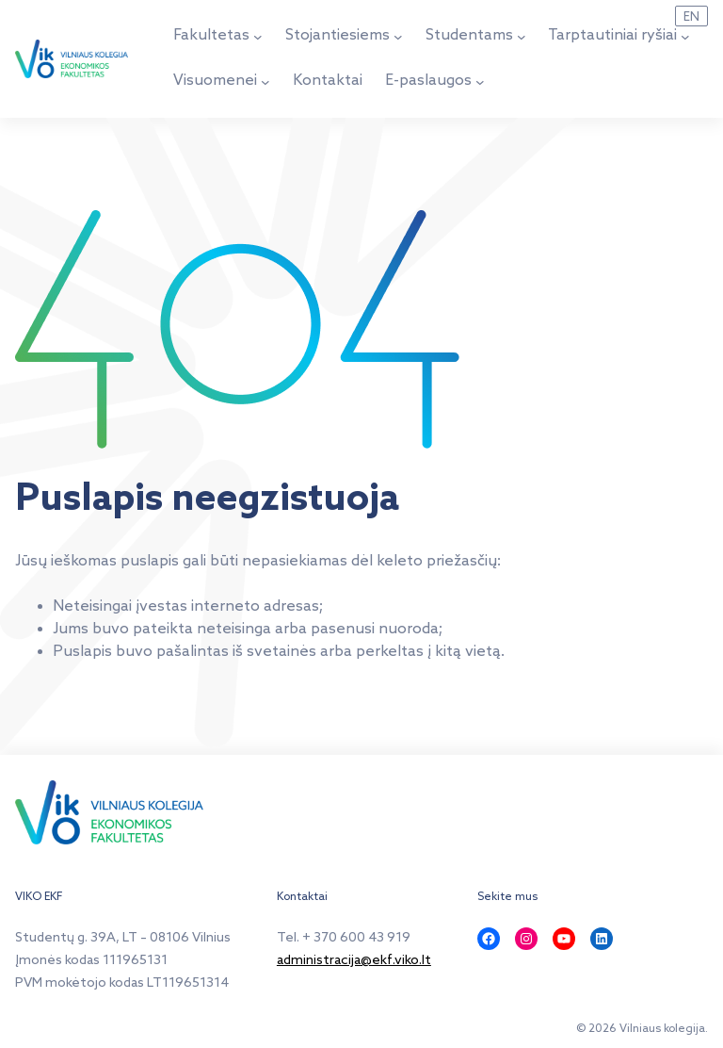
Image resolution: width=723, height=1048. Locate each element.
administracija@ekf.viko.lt (354, 961)
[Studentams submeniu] (521, 36)
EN (691, 17)
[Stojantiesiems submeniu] (398, 36)
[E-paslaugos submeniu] (480, 82)
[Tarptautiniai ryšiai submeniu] (685, 36)
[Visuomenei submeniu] (265, 82)
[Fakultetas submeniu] (258, 36)
